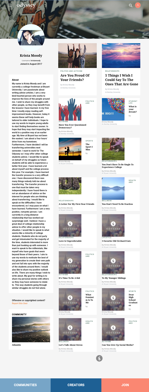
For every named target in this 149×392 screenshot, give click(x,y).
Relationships (112, 71)
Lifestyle (107, 238)
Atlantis (16, 344)
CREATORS (75, 385)
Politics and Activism (71, 71)
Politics (90, 291)
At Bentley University (68, 88)
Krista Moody (68, 85)
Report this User (20, 303)
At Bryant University (66, 164)
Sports (89, 141)
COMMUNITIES (25, 385)
